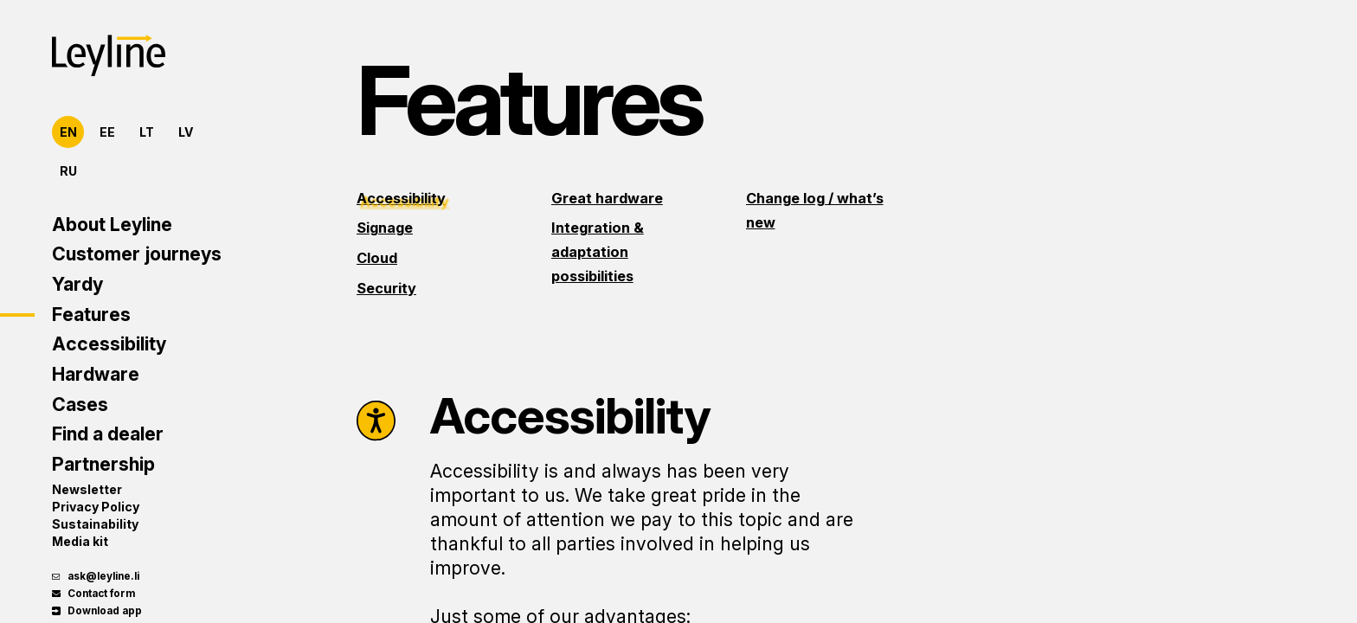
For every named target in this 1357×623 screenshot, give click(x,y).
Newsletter (87, 489)
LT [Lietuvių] (146, 132)
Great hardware (607, 198)
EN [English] (68, 132)
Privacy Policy (95, 506)
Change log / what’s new (815, 210)
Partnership (103, 464)
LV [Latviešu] (186, 132)
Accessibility (109, 343)
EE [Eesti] (107, 132)
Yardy (77, 284)
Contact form (93, 594)
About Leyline (112, 224)
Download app (97, 611)
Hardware (95, 374)
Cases (80, 404)
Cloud (377, 258)
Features (91, 314)
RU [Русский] (68, 171)
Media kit (80, 541)
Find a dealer (108, 433)
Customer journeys (137, 253)
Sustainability (95, 524)
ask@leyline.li (95, 576)
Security (386, 288)
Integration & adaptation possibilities (597, 252)
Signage (385, 227)
